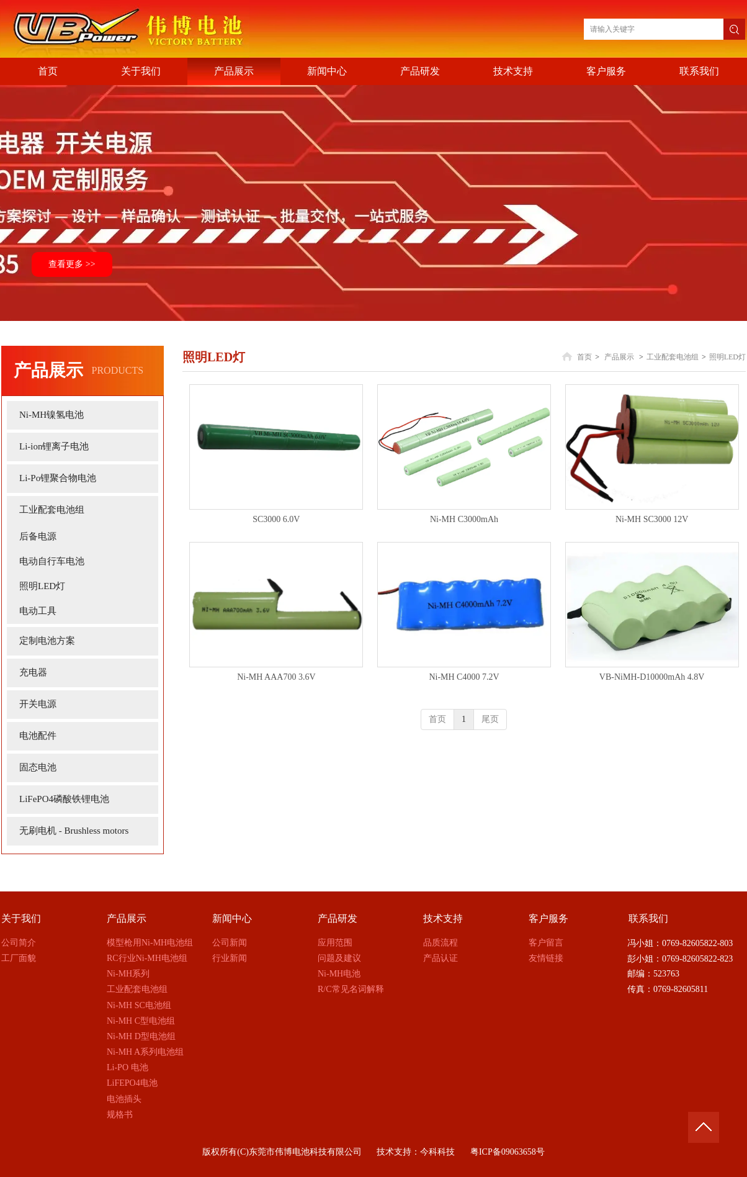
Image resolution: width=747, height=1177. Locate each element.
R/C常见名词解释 (351, 989)
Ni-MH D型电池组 (141, 1036)
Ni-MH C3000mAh (464, 519)
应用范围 (335, 942)
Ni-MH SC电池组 (139, 1005)
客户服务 (548, 918)
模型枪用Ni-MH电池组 (150, 942)
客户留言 (546, 942)
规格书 (120, 1114)
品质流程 (440, 942)
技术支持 (443, 918)
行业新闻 (229, 958)
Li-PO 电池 (127, 1067)
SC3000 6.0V (276, 519)
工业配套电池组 (672, 357)
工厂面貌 (18, 958)
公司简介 (18, 942)
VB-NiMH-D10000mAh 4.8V (652, 677)
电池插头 (124, 1099)
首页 (584, 357)
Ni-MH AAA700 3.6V (276, 677)
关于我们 (21, 918)
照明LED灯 (727, 357)
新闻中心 (232, 918)
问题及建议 (339, 958)
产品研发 (337, 918)
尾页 (490, 719)
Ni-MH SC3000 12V (651, 519)
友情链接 (546, 958)
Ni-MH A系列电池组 (145, 1052)
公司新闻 (229, 942)
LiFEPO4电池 (132, 1083)
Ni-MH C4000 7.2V (464, 677)
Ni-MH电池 (339, 973)
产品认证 (440, 958)
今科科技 (437, 1152)
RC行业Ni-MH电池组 (147, 958)
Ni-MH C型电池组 (141, 1021)
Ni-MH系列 (128, 973)
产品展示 (619, 357)
